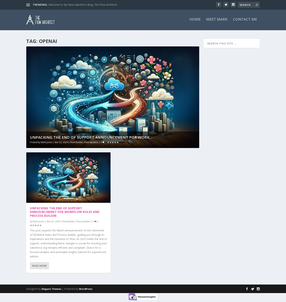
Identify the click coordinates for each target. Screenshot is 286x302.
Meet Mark (216, 22)
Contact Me (245, 22)
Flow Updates (91, 142)
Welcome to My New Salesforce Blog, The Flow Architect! (83, 4)
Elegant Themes (51, 289)
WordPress (85, 289)
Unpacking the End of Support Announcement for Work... (91, 137)
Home (195, 22)
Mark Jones (46, 142)
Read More (39, 266)
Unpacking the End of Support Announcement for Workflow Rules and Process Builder (65, 212)
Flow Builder (76, 142)
